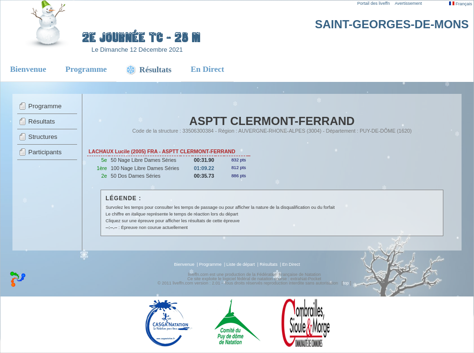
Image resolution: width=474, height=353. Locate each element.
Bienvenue (28, 69)
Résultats (41, 121)
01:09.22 (204, 168)
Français (460, 3)
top (346, 283)
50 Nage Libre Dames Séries (143, 160)
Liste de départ (240, 264)
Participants (45, 152)
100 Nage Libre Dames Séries (145, 168)
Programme (86, 69)
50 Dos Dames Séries (135, 176)
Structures (42, 136)
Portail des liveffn (373, 3)
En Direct (207, 69)
